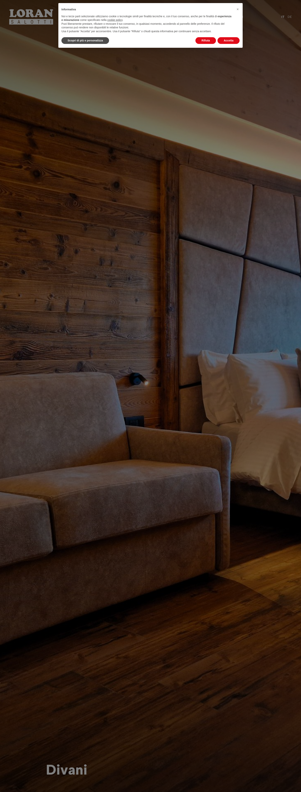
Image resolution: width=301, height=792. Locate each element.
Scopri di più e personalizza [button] (85, 40)
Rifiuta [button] (206, 40)
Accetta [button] (228, 40)
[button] (238, 9)
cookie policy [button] (114, 19)
